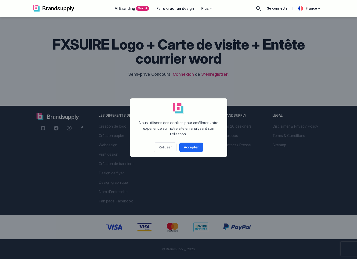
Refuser (165, 147)
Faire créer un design (175, 8)
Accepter (191, 147)
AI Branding (132, 8)
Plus (207, 8)
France (309, 8)
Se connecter (278, 8)
